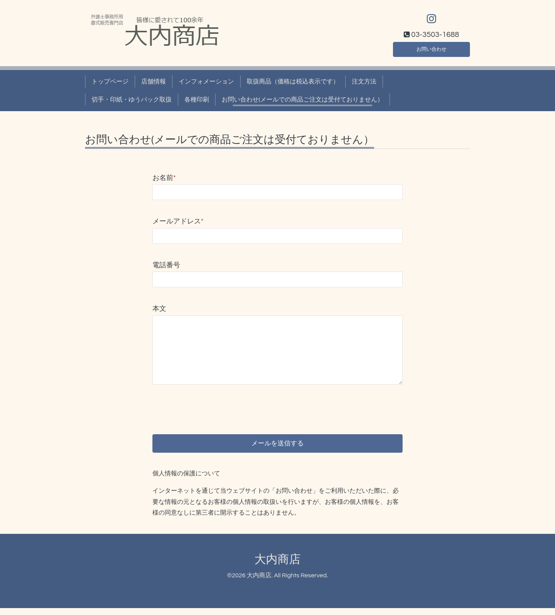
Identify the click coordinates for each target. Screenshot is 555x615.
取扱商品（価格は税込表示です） (293, 81)
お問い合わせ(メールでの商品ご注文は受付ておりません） (302, 100)
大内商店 (277, 567)
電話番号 (166, 265)
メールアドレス (178, 221)
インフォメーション (206, 81)
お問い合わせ (431, 48)
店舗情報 (153, 81)
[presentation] (210, 403)
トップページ (110, 81)
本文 (159, 308)
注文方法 (364, 81)
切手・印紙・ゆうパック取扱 (132, 100)
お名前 (164, 178)
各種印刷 (196, 100)
